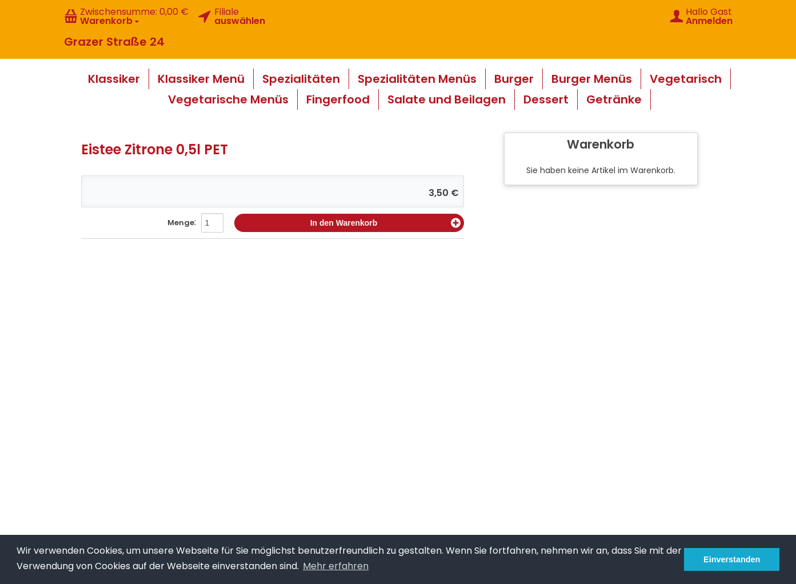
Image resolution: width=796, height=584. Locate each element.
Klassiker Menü (201, 79)
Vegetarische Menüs (228, 99)
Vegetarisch (686, 79)
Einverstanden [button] (731, 559)
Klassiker (114, 79)
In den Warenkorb (385, 223)
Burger (514, 79)
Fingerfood (338, 99)
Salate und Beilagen (446, 99)
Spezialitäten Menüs (417, 79)
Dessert (546, 99)
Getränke (614, 99)
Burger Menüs (591, 79)
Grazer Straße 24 (114, 41)
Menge (180, 222)
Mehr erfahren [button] (336, 566)
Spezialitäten (301, 79)
